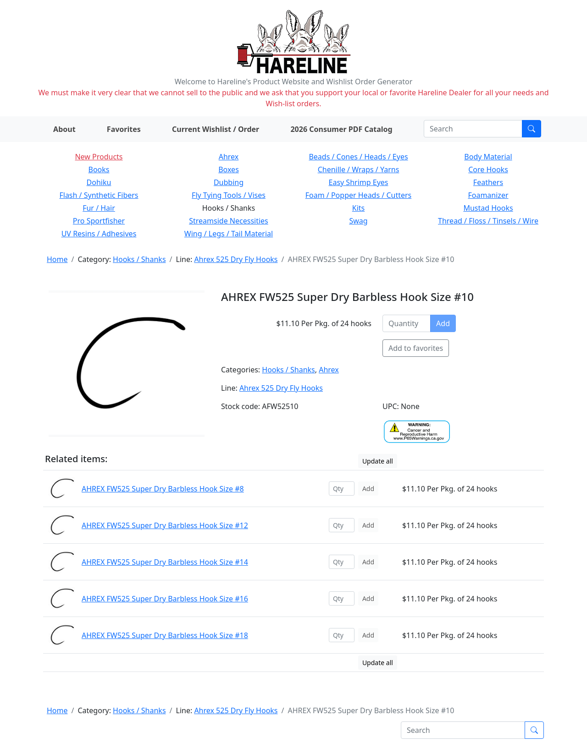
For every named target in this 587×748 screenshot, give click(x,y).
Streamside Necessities (228, 221)
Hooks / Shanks (139, 259)
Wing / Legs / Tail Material (228, 234)
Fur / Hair (99, 208)
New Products (98, 157)
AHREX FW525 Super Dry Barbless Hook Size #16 (165, 599)
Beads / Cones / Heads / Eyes (358, 157)
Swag (358, 221)
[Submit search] (531, 128)
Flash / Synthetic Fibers (98, 195)
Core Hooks (488, 169)
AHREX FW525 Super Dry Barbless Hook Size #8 (163, 489)
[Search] (473, 128)
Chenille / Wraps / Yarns (358, 169)
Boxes (228, 169)
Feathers (488, 182)
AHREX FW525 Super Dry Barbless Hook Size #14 (165, 562)
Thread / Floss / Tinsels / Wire (488, 221)
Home (57, 259)
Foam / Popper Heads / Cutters (358, 195)
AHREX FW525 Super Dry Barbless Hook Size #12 (165, 525)
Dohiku (99, 182)
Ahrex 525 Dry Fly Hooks (235, 259)
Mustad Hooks (488, 208)
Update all (377, 461)
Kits (358, 208)
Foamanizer (488, 195)
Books (99, 169)
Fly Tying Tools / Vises (229, 195)
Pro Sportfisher (99, 221)
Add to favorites (415, 348)
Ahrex (229, 157)
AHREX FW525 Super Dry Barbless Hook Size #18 (165, 635)
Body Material (488, 157)
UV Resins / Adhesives (99, 234)
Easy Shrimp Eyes (358, 182)
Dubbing (229, 182)
